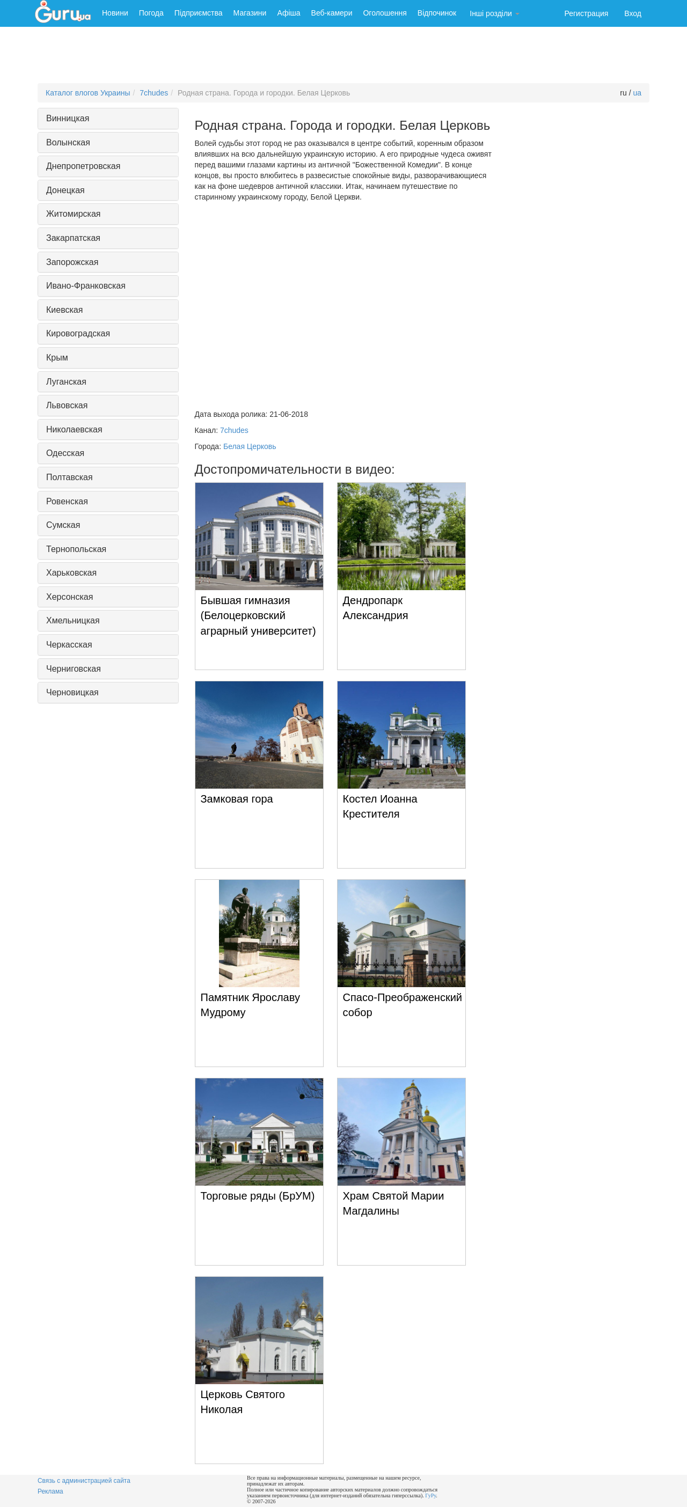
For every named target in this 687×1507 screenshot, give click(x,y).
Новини (115, 13)
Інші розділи (495, 13)
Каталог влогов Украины (88, 93)
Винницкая (67, 118)
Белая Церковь (249, 446)
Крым (57, 357)
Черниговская (73, 668)
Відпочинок (437, 13)
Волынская (68, 142)
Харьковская (71, 572)
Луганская (66, 381)
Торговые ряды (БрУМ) (258, 1196)
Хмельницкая (73, 620)
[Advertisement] (343, 56)
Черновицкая (72, 692)
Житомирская (73, 213)
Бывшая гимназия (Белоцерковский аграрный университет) (258, 615)
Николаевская (74, 429)
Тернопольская (76, 549)
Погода (151, 13)
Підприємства (198, 13)
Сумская (63, 525)
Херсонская (69, 596)
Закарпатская (73, 237)
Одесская (65, 453)
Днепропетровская (83, 166)
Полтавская (69, 477)
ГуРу (430, 1495)
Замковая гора (237, 799)
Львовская (66, 405)
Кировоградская (78, 333)
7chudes (154, 93)
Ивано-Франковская (86, 285)
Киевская (64, 309)
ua (637, 93)
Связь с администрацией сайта (84, 1480)
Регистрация (586, 13)
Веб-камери (332, 13)
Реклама (50, 1491)
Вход (632, 13)
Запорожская (72, 262)
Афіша (288, 13)
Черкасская (69, 644)
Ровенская (67, 501)
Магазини (250, 13)
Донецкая (65, 190)
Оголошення (384, 13)
